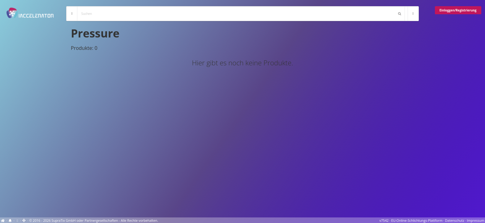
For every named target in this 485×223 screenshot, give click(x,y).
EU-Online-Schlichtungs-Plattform (417, 220)
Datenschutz (454, 220)
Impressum (475, 220)
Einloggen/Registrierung (458, 10)
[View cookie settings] (17, 220)
